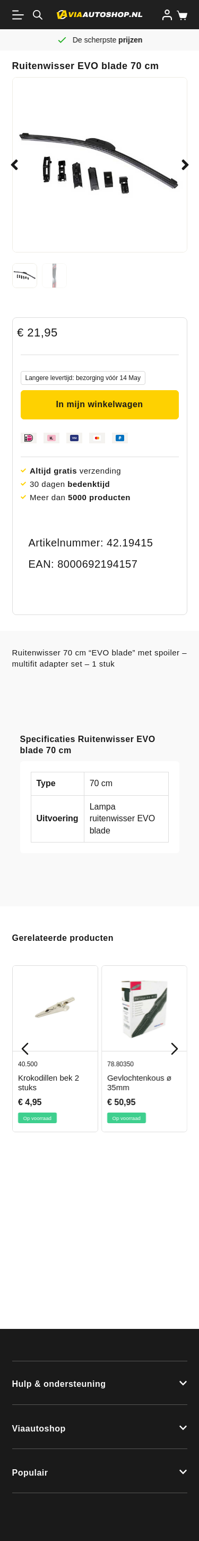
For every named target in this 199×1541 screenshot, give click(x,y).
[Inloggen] (167, 15)
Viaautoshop (39, 1428)
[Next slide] (174, 1049)
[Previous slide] (25, 1049)
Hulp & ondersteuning (59, 1383)
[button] (14, 164)
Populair (30, 1472)
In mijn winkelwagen (99, 404)
